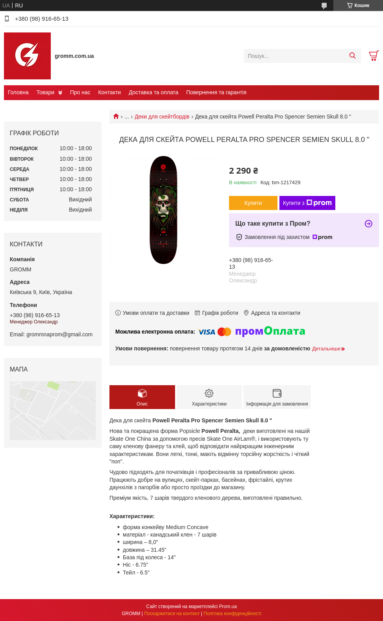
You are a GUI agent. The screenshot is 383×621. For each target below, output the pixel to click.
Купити (253, 203)
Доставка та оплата (153, 92)
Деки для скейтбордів (162, 116)
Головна (18, 92)
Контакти (109, 92)
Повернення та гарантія (216, 92)
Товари (45, 92)
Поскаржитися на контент (172, 613)
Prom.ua (228, 606)
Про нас (80, 92)
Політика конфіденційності (232, 613)
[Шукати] (352, 56)
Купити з (307, 202)
